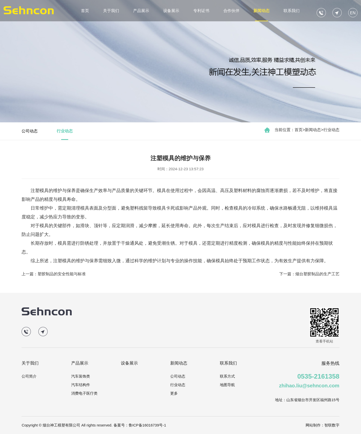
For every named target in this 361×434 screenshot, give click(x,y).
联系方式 (227, 376)
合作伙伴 (231, 11)
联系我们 (292, 11)
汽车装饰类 (80, 376)
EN (352, 13)
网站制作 (313, 425)
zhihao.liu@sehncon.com (309, 385)
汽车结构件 (80, 385)
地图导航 (227, 385)
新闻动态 (261, 11)
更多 (174, 393)
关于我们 (111, 11)
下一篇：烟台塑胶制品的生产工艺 (309, 274)
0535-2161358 (318, 376)
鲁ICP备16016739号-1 (147, 425)
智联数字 (331, 425)
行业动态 (331, 130)
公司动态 (30, 131)
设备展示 (171, 11)
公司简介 (29, 376)
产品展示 (141, 11)
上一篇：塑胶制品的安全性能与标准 (54, 274)
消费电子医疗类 (84, 393)
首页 (85, 11)
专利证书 (201, 11)
